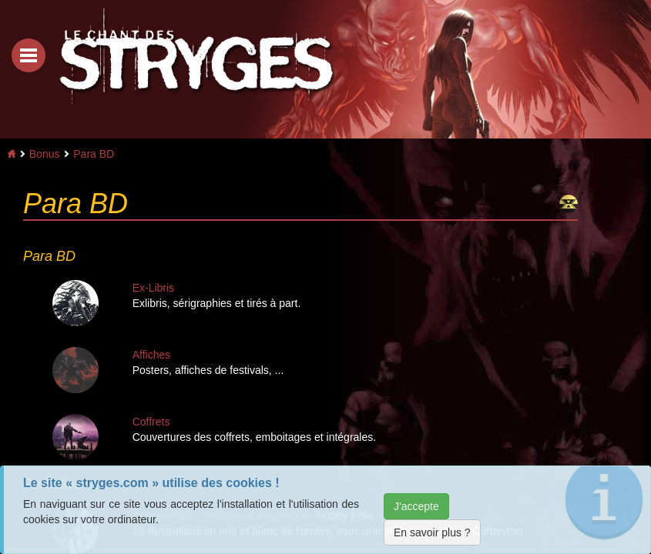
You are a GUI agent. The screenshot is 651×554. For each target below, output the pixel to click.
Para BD (93, 154)
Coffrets (151, 422)
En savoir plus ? (432, 532)
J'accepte (416, 506)
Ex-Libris (153, 288)
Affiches (152, 355)
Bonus (44, 154)
